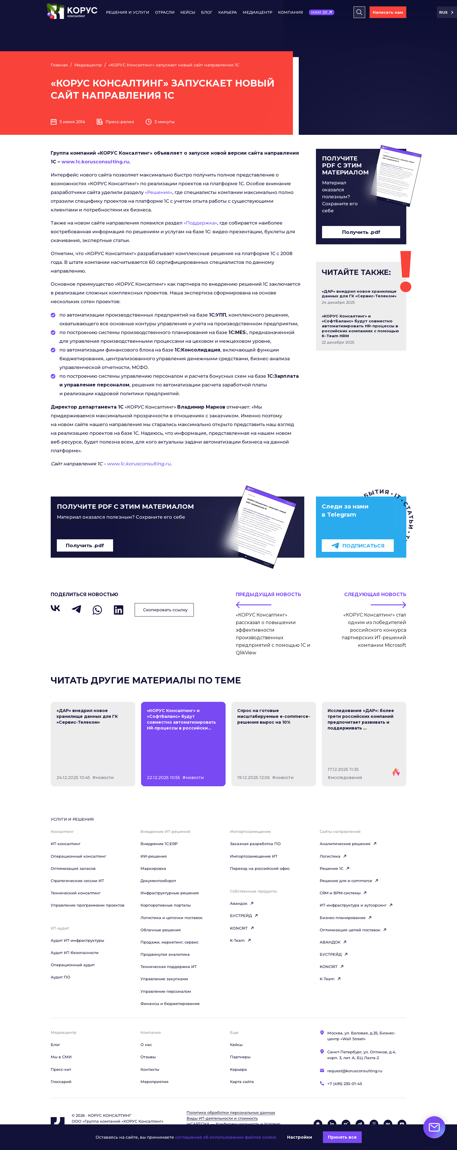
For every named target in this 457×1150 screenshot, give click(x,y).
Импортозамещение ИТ (253, 856)
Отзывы (148, 1056)
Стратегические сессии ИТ (77, 880)
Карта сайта (242, 1081)
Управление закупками (164, 978)
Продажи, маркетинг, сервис (169, 942)
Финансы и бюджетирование (170, 1003)
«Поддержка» (200, 223)
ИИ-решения (153, 856)
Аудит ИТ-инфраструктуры (77, 940)
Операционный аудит (73, 964)
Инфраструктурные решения (169, 893)
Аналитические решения (348, 843)
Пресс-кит (61, 1069)
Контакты (149, 1069)
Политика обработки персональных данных (231, 1112)
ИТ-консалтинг (65, 843)
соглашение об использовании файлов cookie (225, 1137)
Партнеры (240, 1056)
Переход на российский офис (260, 868)
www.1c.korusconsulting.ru (95, 162)
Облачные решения (160, 930)
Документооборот (158, 880)
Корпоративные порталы (165, 905)
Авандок (242, 903)
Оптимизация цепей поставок (353, 930)
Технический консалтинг (76, 893)
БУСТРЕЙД (244, 915)
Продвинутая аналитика (165, 954)
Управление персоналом (165, 991)
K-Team (240, 940)
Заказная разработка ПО (255, 843)
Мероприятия (154, 1081)
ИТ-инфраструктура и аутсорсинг (356, 905)
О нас (146, 1044)
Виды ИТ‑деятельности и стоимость (222, 1118)
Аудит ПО (60, 977)
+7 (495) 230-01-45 (344, 1083)
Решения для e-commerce (349, 880)
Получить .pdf (361, 232)
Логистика (333, 856)
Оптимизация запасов (73, 868)
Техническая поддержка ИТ (168, 966)
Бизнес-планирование (346, 917)
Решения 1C (335, 868)
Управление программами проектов (87, 905)
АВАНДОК (333, 942)
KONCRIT (242, 928)
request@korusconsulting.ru (354, 1070)
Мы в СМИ (61, 1056)
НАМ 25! (319, 12)
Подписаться (358, 546)
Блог (206, 12)
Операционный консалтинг (78, 856)
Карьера (227, 12)
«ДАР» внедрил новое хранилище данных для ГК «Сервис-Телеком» (359, 293)
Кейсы (187, 12)
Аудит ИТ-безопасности (75, 952)
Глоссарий (61, 1081)
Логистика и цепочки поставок (171, 917)
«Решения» (158, 192)
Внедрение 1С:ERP (158, 843)
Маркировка (153, 868)
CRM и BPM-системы (343, 893)
